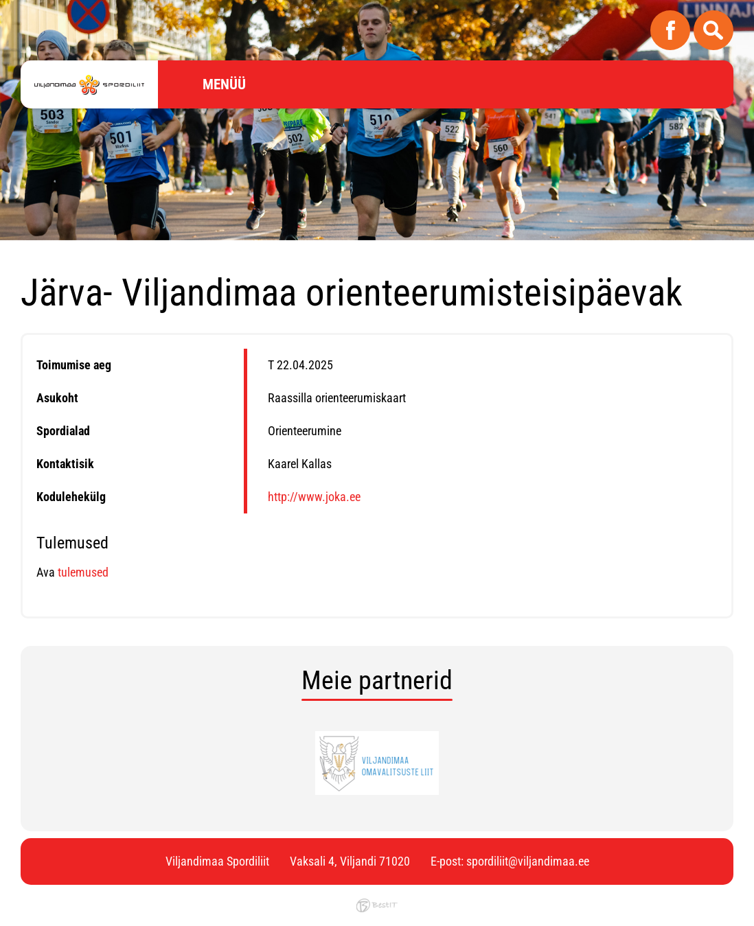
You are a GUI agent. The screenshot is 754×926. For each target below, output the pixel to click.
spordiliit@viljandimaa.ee (527, 861)
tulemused (81, 572)
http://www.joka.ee (314, 496)
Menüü (224, 84)
